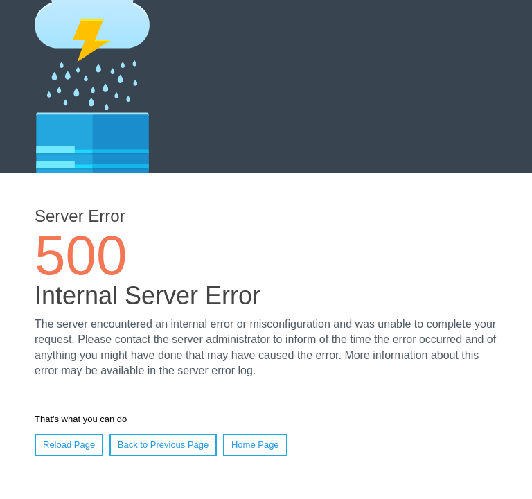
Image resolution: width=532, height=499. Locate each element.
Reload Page (69, 444)
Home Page (255, 444)
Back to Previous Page (163, 444)
